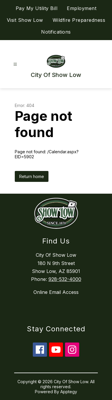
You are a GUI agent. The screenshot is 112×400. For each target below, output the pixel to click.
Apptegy (68, 391)
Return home (31, 176)
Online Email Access (56, 292)
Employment (81, 8)
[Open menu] (15, 64)
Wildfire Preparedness (79, 20)
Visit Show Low (25, 20)
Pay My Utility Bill (37, 8)
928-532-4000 (64, 279)
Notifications (56, 32)
